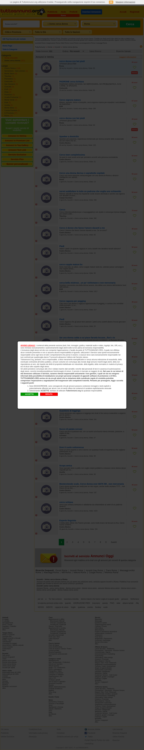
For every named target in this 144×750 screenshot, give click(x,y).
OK (111, 2)
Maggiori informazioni (125, 2)
